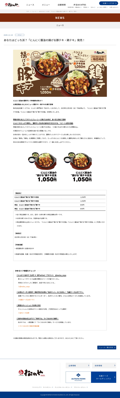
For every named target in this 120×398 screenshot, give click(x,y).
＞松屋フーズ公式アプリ (26, 299)
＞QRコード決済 (23, 313)
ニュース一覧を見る (106, 347)
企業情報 (72, 365)
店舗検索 (62, 4)
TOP (27, 11)
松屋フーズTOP (108, 3)
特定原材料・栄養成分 (74, 7)
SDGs (92, 7)
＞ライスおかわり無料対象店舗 (28, 326)
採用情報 (98, 365)
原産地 (85, 7)
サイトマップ (36, 387)
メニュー (46, 4)
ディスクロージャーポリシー (63, 387)
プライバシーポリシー (80, 387)
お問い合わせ (113, 7)
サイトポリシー (47, 387)
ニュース (30, 4)
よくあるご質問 (101, 7)
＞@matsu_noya (24, 286)
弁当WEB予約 (80, 4)
